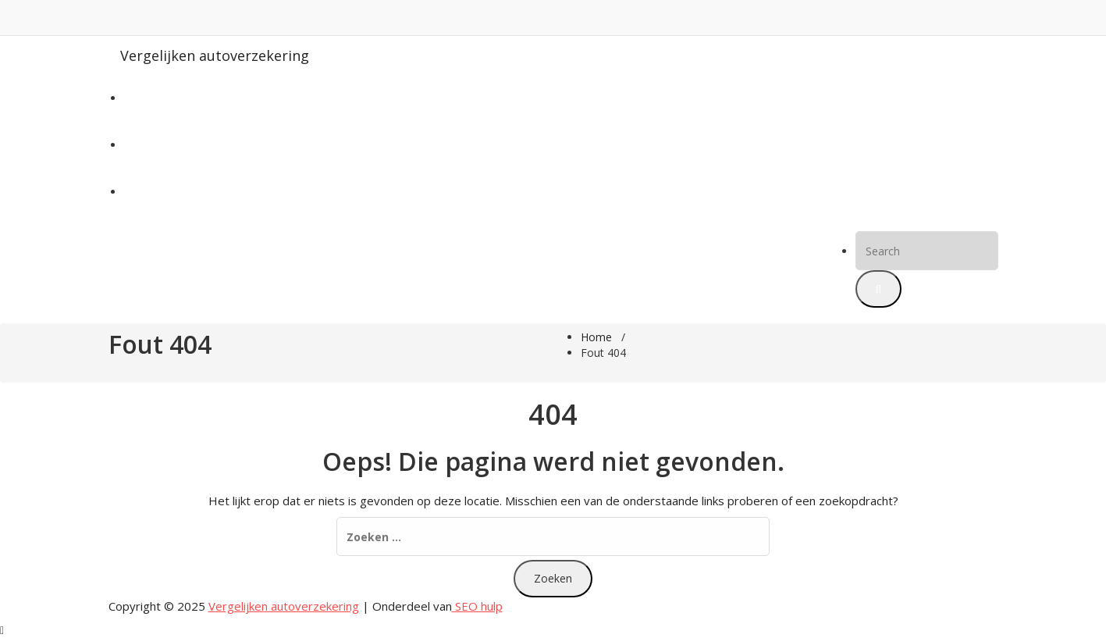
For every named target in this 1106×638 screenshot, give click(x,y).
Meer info (148, 191)
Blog (136, 144)
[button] (878, 289)
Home (139, 98)
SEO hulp (477, 606)
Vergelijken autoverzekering (214, 55)
